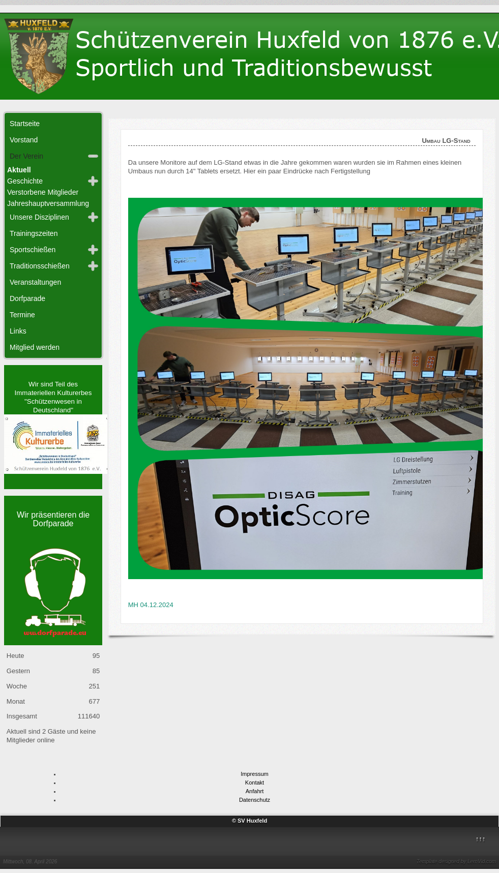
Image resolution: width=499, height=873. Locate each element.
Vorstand (24, 140)
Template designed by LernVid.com (456, 861)
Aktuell (19, 170)
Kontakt (254, 782)
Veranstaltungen (35, 282)
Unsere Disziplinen (39, 217)
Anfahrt (254, 791)
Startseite (25, 123)
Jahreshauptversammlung (48, 203)
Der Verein (26, 156)
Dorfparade (27, 298)
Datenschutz (254, 800)
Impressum (254, 774)
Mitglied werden (35, 347)
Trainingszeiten (33, 233)
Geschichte (25, 181)
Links (18, 331)
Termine (22, 315)
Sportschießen (32, 250)
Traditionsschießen (40, 266)
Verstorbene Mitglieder (42, 192)
